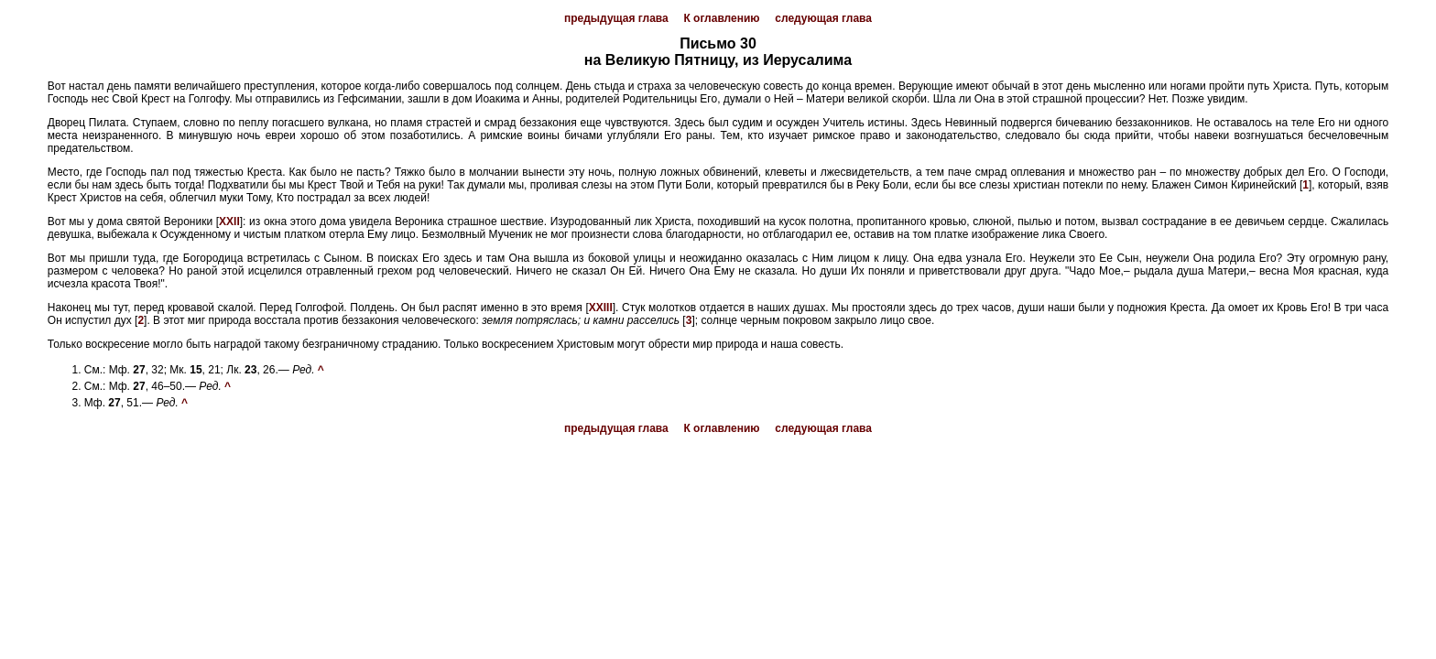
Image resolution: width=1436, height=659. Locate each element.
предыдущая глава (616, 18)
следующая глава (823, 18)
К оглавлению (721, 18)
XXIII (601, 307)
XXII (229, 221)
